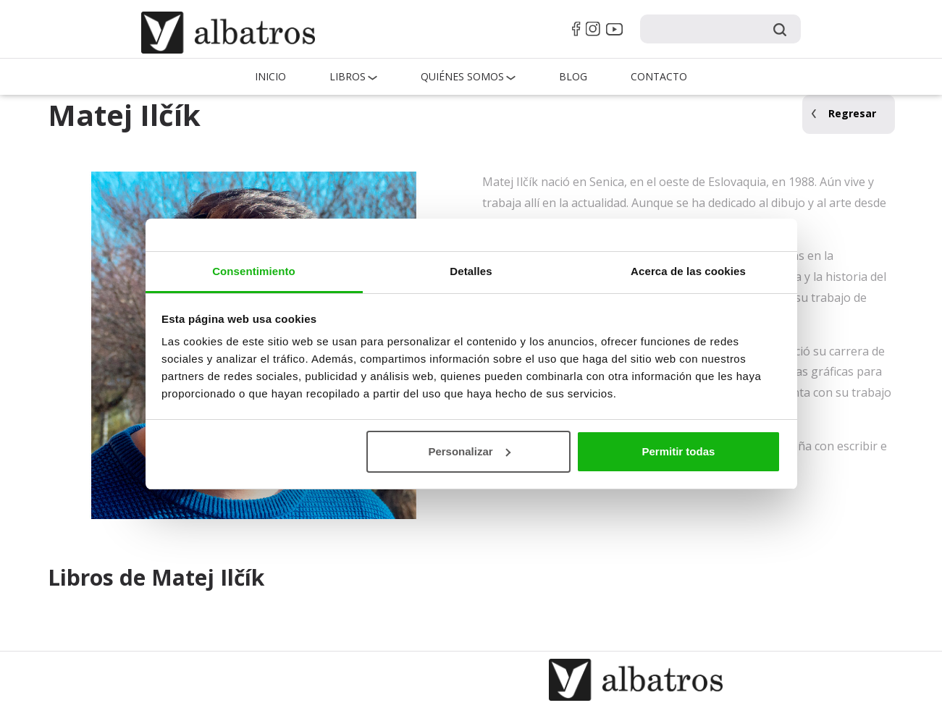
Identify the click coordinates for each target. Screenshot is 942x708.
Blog (573, 76)
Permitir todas (678, 451)
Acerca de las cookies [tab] (688, 271)
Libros (347, 76)
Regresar (852, 113)
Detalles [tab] (471, 271)
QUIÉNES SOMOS (462, 76)
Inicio (270, 76)
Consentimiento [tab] (253, 271)
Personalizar (469, 451)
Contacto (659, 76)
